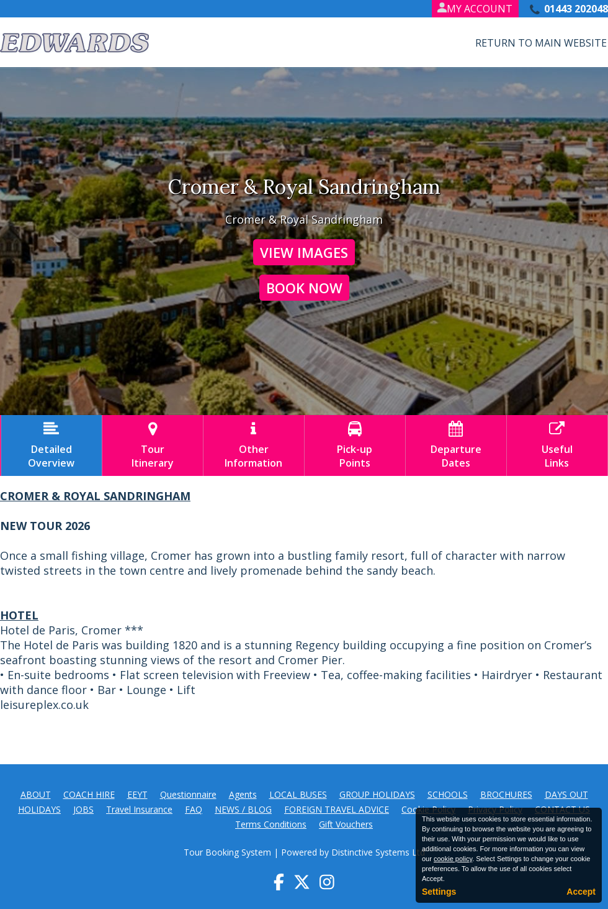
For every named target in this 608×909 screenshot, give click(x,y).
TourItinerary (152, 445)
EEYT (137, 794)
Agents (243, 794)
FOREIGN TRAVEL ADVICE (336, 809)
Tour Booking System (227, 852)
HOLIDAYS (39, 809)
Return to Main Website (541, 43)
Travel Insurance (139, 809)
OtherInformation (253, 445)
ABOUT (35, 794)
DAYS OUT (566, 794)
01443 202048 (576, 9)
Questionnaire (188, 794)
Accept (581, 892)
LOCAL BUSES (298, 794)
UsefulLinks (557, 445)
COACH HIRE (89, 794)
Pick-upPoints (355, 445)
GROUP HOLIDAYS (377, 794)
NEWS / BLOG (243, 809)
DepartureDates (456, 445)
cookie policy (453, 858)
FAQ (193, 809)
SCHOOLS (447, 794)
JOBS (83, 809)
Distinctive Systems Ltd (378, 852)
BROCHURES (506, 794)
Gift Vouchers (346, 824)
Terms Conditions (270, 824)
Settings (439, 892)
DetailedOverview (51, 445)
